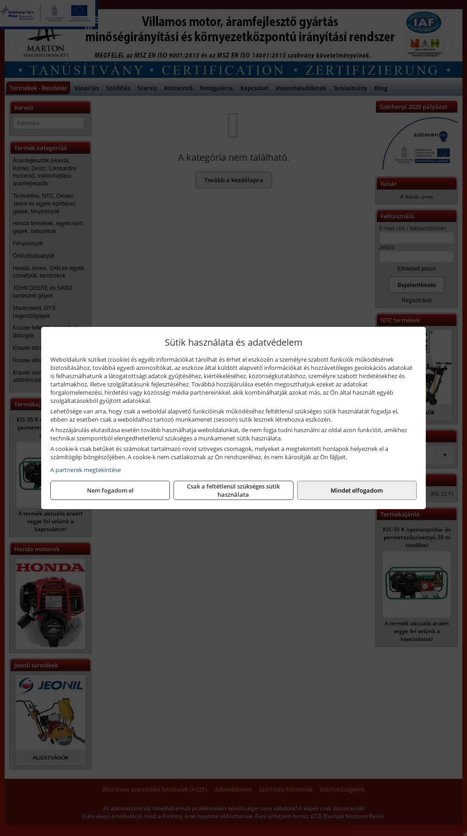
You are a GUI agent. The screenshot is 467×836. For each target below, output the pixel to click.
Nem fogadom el (110, 490)
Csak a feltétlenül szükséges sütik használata (233, 490)
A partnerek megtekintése (85, 470)
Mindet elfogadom (357, 490)
